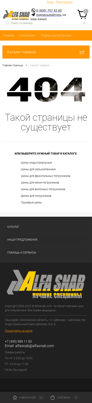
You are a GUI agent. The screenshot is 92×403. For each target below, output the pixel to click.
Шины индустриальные (36, 162)
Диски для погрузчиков (36, 195)
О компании (27, 35)
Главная (8, 35)
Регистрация (64, 2)
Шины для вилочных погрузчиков (43, 189)
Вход (50, 2)
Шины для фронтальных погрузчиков (45, 175)
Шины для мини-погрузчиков (40, 182)
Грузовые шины (31, 202)
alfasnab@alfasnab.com (34, 346)
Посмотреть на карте (18, 330)
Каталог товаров (46, 52)
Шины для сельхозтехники (38, 169)
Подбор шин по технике (56, 35)
